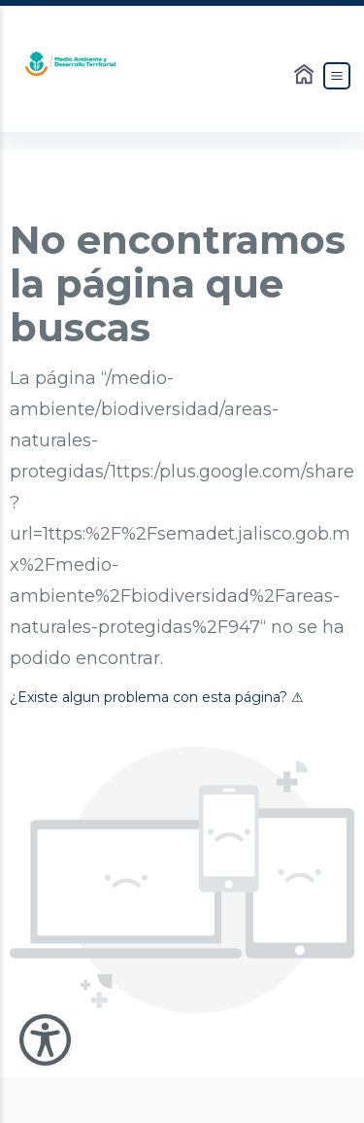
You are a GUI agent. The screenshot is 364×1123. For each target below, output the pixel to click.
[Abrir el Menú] (336, 75)
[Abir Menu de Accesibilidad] (45, 1040)
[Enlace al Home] (305, 76)
